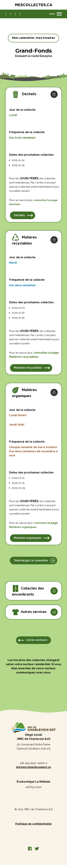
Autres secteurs (36, 640)
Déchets (14, 204)
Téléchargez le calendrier (31, 560)
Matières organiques (27, 537)
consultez (46, 200)
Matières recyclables (28, 367)
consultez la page (46, 352)
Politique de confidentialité (33, 823)
